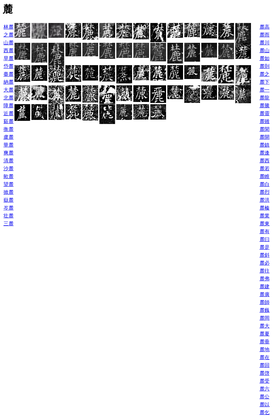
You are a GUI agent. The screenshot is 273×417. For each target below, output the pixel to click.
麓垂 (264, 341)
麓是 (264, 247)
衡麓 (8, 129)
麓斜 (264, 255)
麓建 (264, 286)
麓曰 (264, 239)
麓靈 (264, 113)
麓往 (264, 270)
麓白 (264, 184)
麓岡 (264, 318)
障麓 (8, 105)
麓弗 (264, 278)
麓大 (264, 326)
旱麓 (8, 58)
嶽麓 (8, 200)
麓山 (264, 50)
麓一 (264, 90)
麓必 (264, 263)
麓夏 (264, 333)
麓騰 (264, 105)
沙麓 (8, 168)
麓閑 (264, 129)
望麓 (8, 184)
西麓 (8, 50)
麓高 (264, 27)
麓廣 (264, 294)
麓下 (264, 82)
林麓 (8, 27)
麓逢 (264, 152)
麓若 (264, 168)
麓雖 (264, 121)
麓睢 (264, 176)
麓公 (264, 396)
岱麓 (8, 66)
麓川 (264, 42)
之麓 (8, 34)
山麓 (8, 42)
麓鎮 (264, 145)
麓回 (264, 365)
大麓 (8, 90)
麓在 (264, 357)
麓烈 (264, 192)
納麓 (8, 82)
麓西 (264, 160)
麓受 (264, 381)
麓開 (264, 137)
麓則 (264, 66)
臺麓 (8, 74)
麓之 (264, 74)
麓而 (264, 34)
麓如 (264, 58)
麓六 (264, 389)
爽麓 (8, 152)
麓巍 (264, 310)
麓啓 (264, 373)
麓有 (264, 231)
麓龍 (264, 97)
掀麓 (8, 192)
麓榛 (264, 208)
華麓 (8, 145)
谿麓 (8, 121)
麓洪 (264, 200)
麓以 (264, 404)
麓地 (264, 349)
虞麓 (8, 137)
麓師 (264, 302)
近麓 (8, 113)
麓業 (264, 215)
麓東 (264, 223)
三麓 (8, 223)
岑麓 (8, 208)
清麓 (8, 160)
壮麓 (8, 215)
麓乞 (264, 412)
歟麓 (8, 176)
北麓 (8, 97)
